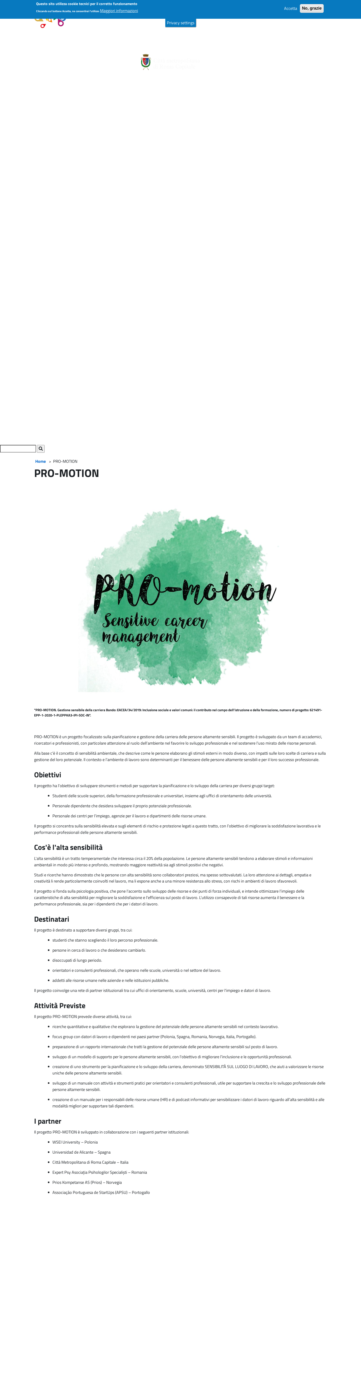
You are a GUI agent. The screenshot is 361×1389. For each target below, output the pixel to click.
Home (40, 461)
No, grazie (312, 5)
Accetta (290, 5)
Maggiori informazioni (119, 8)
